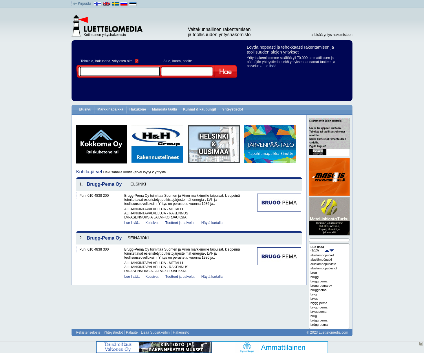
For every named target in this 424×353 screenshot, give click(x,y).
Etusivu (85, 109)
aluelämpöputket (322, 255)
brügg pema (319, 320)
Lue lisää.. (132, 223)
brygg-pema (319, 307)
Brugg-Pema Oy (104, 184)
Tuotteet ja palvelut (180, 223)
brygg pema (318, 303)
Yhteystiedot (232, 109)
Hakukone (137, 109)
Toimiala (87, 61)
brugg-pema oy (321, 285)
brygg (314, 298)
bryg (313, 294)
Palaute (132, 332)
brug (313, 272)
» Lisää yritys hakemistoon (332, 35)
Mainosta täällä (164, 109)
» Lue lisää (268, 66)
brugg (314, 277)
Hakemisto (181, 332)
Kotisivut (151, 223)
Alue (166, 61)
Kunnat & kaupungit (199, 109)
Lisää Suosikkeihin (155, 332)
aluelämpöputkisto (323, 264)
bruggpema (318, 290)
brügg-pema (319, 324)
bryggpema (318, 311)
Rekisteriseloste (88, 332)
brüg (313, 316)
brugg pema (319, 281)
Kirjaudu (84, 3)
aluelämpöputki (321, 259)
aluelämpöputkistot (323, 268)
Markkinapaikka (110, 109)
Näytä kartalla (211, 223)
